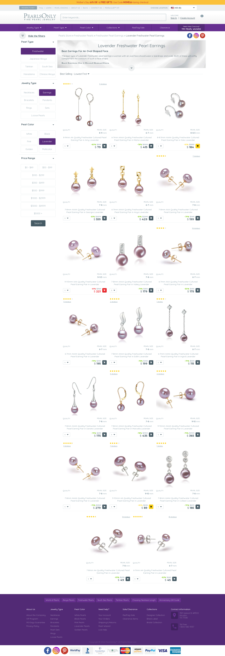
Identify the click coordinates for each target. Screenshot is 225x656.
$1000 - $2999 (38, 198)
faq (41, 8)
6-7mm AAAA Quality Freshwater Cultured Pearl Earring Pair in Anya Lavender (131, 211)
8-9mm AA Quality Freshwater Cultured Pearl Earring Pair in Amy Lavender (85, 138)
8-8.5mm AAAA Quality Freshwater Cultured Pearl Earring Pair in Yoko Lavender (178, 138)
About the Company (36, 615)
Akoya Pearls (68, 600)
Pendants (47, 100)
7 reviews (196, 156)
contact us (96, 8)
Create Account (187, 18)
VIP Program (32, 619)
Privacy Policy (32, 626)
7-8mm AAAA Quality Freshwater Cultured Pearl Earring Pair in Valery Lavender (131, 283)
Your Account (105, 615)
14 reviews (196, 228)
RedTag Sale (129, 615)
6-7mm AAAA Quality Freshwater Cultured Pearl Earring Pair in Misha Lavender (131, 138)
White (29, 133)
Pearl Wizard (104, 626)
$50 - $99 (47, 167)
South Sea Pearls (104, 600)
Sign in (174, 18)
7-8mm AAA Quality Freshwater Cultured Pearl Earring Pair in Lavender (178, 211)
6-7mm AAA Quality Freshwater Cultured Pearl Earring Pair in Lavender (178, 283)
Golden (29, 149)
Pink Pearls (79, 622)
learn (48, 8)
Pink (29, 141)
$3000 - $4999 (38, 205)
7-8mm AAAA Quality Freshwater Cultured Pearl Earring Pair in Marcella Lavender (131, 427)
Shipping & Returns (107, 622)
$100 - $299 (38, 175)
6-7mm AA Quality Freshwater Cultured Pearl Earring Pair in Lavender (154, 571)
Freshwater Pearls (86, 600)
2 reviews (113, 302)
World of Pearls (52, 600)
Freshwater (38, 51)
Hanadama (29, 74)
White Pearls (80, 615)
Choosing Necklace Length (144, 600)
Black (47, 133)
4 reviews (67, 446)
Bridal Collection (154, 622)
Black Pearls (80, 619)
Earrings (47, 92)
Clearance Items (130, 619)
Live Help (103, 630)
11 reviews (67, 302)
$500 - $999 (38, 190)
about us (75, 8)
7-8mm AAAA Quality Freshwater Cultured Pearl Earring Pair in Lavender (85, 499)
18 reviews (173, 517)
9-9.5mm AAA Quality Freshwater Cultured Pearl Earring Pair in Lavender (85, 283)
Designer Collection (156, 615)
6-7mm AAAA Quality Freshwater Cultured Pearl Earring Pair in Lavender (85, 355)
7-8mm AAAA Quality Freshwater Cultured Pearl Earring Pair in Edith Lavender (131, 355)
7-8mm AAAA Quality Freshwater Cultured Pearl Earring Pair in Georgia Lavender (85, 211)
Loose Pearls (38, 115)
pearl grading (61, 8)
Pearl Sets (54, 630)
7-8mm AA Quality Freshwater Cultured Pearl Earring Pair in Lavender (108, 571)
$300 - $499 (38, 182)
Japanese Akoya (38, 58)
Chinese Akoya (47, 74)
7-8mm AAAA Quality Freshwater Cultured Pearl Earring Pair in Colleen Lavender (178, 499)
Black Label (152, 619)
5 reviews (113, 374)
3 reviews (103, 84)
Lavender (47, 141)
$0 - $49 (29, 167)
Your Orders (104, 619)
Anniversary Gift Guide (169, 600)
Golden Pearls (80, 630)
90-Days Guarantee (35, 622)
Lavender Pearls (81, 626)
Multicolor (47, 149)
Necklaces (29, 92)
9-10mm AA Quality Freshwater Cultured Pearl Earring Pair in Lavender (131, 499)
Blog (85, 8)
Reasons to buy (28, 8)
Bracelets (29, 100)
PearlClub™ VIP (112, 8)
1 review (160, 302)
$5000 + (38, 213)
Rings (29, 107)
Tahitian (29, 66)
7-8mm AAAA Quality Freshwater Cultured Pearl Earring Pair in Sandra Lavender (85, 427)
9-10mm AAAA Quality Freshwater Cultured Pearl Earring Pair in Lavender (178, 427)
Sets (47, 107)
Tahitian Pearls (122, 600)
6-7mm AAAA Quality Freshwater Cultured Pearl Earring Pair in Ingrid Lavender (178, 355)
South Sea (47, 66)
